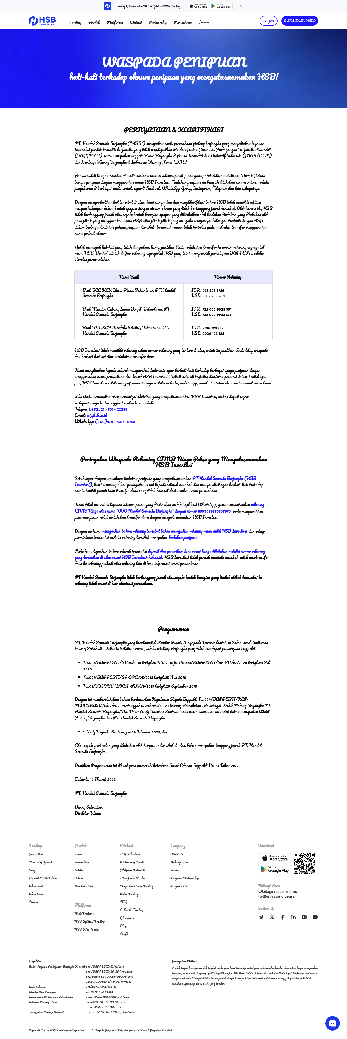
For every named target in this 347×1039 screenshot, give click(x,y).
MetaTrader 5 (84, 913)
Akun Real (36, 885)
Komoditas (81, 862)
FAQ (123, 901)
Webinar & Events (132, 862)
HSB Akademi (130, 854)
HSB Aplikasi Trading (89, 921)
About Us (176, 854)
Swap (32, 870)
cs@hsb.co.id (97, 415)
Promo (204, 22)
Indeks (78, 870)
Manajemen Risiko (132, 877)
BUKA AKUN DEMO (300, 20)
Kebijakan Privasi (127, 1030)
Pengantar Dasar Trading (136, 885)
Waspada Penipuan (103, 1030)
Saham (79, 877)
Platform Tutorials (132, 870)
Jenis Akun (36, 854)
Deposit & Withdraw (43, 877)
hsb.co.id (155, 557)
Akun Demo (36, 893)
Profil (124, 933)
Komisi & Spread (40, 862)
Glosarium (127, 917)
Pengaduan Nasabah (161, 1030)
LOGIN (268, 21)
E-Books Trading (131, 909)
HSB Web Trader (86, 929)
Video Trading (129, 893)
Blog (123, 925)
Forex (78, 854)
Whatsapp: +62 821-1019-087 (277, 891)
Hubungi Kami (179, 862)
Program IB (178, 885)
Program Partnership (184, 877)
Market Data (83, 885)
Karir (174, 870)
